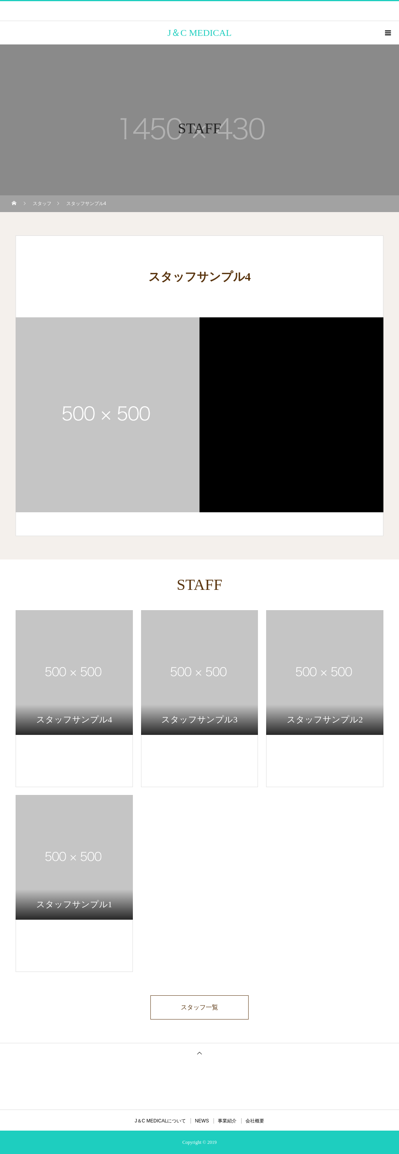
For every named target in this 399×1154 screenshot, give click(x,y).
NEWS (202, 1121)
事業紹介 (227, 1121)
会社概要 (254, 1121)
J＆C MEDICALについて (160, 1121)
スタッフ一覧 (199, 1007)
